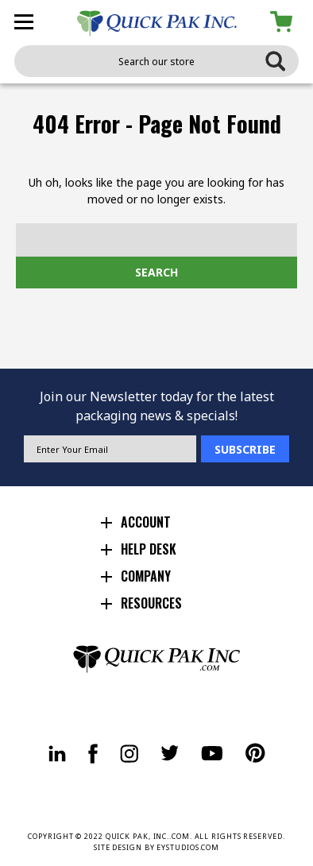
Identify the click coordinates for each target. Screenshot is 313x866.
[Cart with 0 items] (284, 22)
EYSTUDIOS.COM (187, 847)
